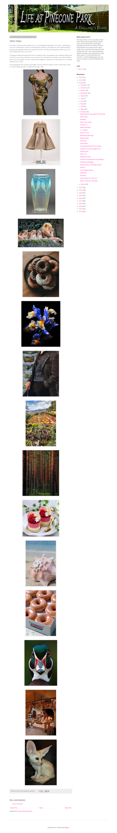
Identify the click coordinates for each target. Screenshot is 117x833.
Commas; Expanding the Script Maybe (92, 159)
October (83, 90)
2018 (80, 198)
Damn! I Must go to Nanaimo (89, 181)
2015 (80, 206)
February (83, 112)
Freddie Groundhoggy (87, 162)
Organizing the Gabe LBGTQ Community (92, 114)
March (83, 109)
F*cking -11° (84, 125)
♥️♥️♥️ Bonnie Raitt (85, 157)
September (84, 93)
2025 (80, 77)
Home (41, 808)
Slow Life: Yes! (84, 133)
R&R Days (83, 173)
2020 (80, 193)
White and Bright (85, 127)
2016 (80, 203)
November (84, 88)
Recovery (83, 175)
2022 (80, 187)
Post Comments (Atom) (25, 811)
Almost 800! (83, 117)
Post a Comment (17, 804)
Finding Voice (84, 151)
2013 (80, 211)
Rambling (83, 119)
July (82, 98)
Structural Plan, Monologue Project (90, 165)
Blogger (66, 827)
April (82, 106)
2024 (80, 80)
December (84, 85)
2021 (80, 190)
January (83, 184)
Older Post (68, 808)
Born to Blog (82, 69)
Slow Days (83, 141)
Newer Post (13, 808)
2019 (80, 195)
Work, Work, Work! (86, 122)
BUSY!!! (82, 167)
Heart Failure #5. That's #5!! (88, 178)
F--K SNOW (84, 130)
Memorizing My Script (86, 135)
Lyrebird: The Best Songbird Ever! (90, 149)
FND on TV (83, 154)
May (82, 104)
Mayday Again (84, 138)
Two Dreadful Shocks (86, 170)
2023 (80, 83)
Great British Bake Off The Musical (90, 146)
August (83, 96)
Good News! (84, 143)
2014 (80, 209)
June (82, 101)
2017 (80, 201)
